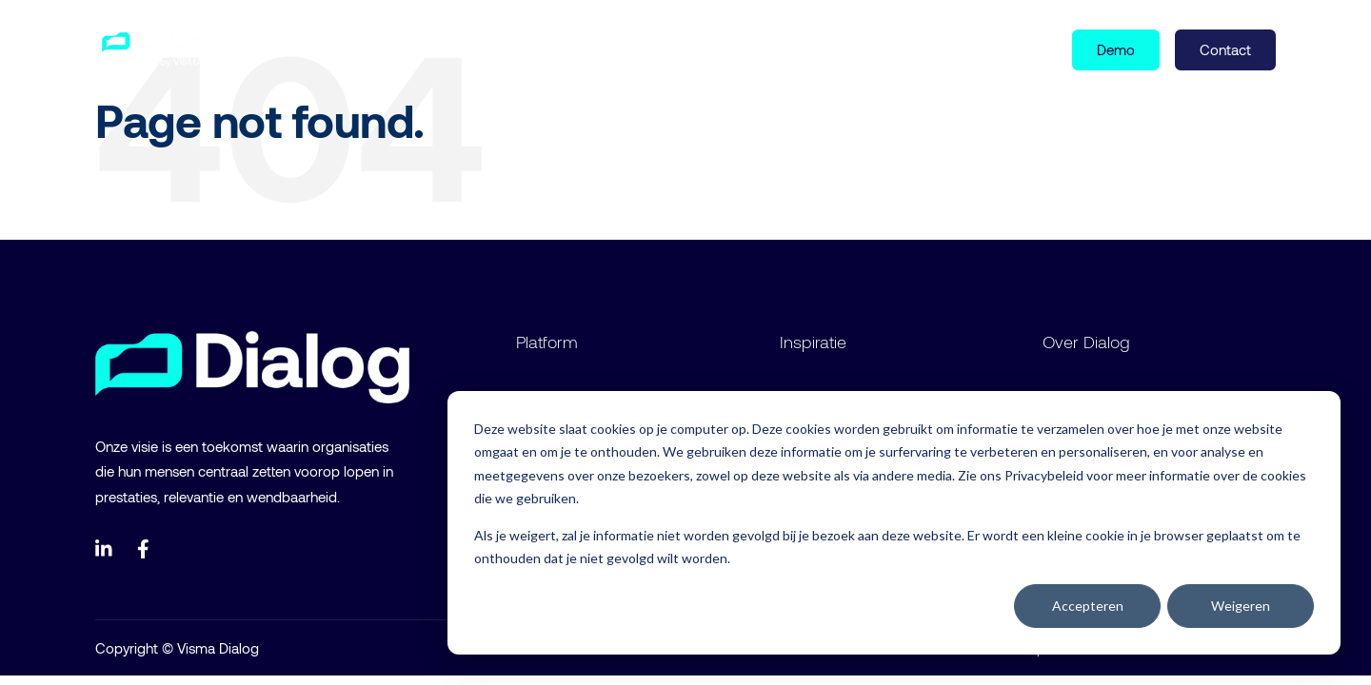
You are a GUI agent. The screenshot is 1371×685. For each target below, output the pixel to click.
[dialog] (894, 523)
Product (292, 48)
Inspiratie (393, 48)
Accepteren (1087, 605)
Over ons (489, 48)
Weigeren (1240, 605)
